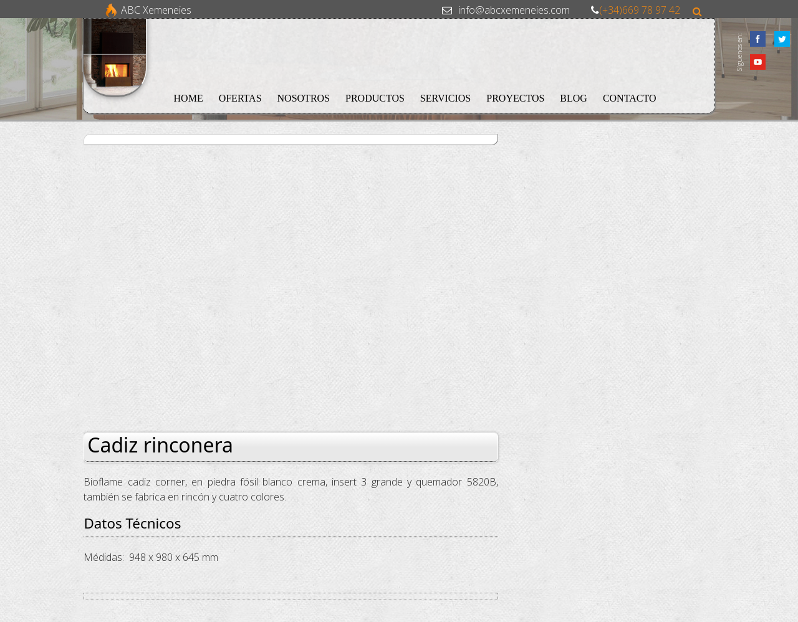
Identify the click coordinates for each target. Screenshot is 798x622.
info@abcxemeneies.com (514, 10)
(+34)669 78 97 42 (639, 10)
